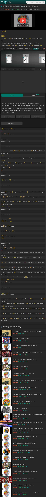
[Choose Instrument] (33, 69)
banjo (24, 69)
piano (9, 69)
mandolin (19, 69)
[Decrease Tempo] (2, 49)
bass (30, 69)
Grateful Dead (20, 6)
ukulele (14, 69)
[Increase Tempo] (13, 49)
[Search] (43, 2)
